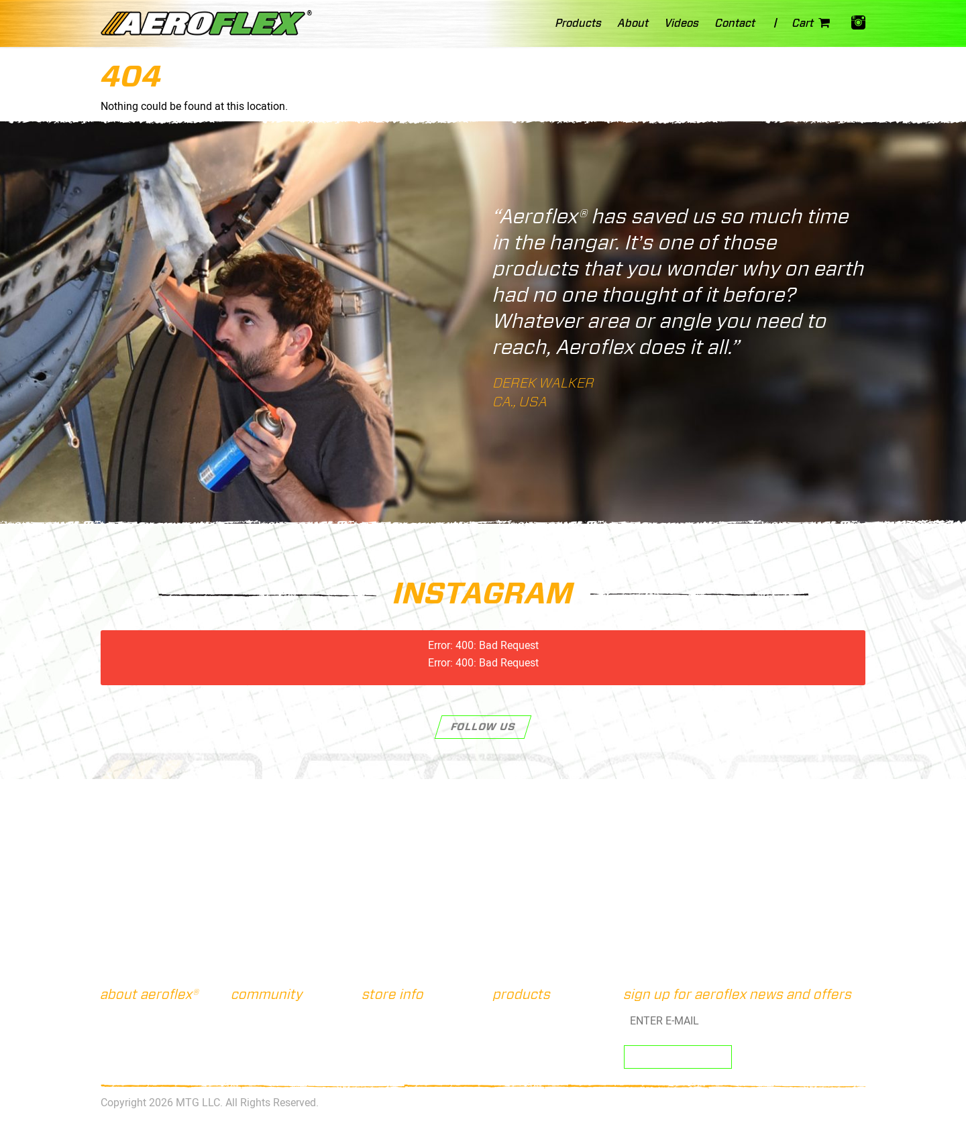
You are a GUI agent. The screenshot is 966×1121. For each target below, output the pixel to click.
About (118, 1016)
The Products (135, 1031)
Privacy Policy (398, 1062)
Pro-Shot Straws (534, 1046)
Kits (506, 1016)
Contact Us (392, 1016)
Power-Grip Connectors (549, 1062)
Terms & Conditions (408, 1046)
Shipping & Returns (408, 1031)
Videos (119, 1062)
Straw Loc (520, 1031)
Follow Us (483, 727)
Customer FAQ (135, 1046)
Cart (813, 24)
